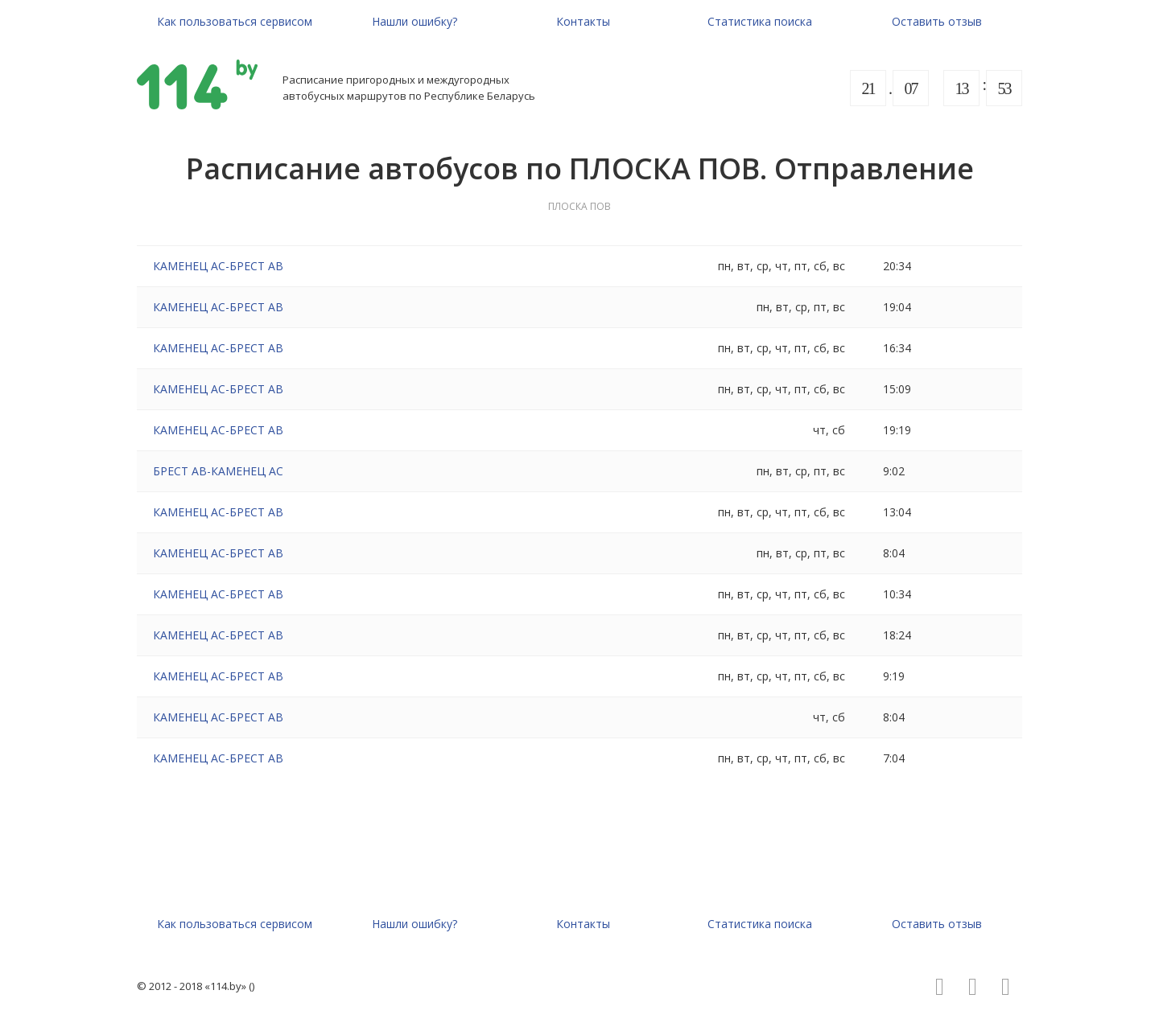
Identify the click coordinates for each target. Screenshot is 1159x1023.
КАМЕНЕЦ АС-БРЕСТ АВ (218, 265)
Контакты (583, 21)
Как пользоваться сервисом (234, 21)
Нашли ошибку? (414, 21)
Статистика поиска (759, 21)
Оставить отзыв (937, 21)
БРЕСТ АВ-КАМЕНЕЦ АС (218, 471)
